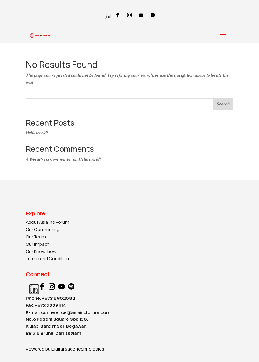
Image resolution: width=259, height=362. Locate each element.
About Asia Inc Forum (47, 222)
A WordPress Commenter (49, 159)
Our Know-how (41, 252)
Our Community (42, 230)
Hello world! (37, 133)
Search (223, 104)
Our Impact (37, 245)
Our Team (36, 237)
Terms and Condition (47, 259)
